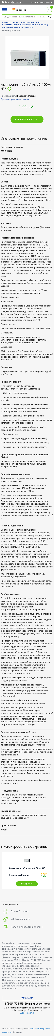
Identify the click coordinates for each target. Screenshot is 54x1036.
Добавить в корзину (27, 119)
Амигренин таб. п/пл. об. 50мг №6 (27, 868)
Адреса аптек (27, 1013)
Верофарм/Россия (19, 875)
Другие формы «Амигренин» (15, 99)
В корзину (27, 883)
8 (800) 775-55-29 (16, 1003)
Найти (49, 17)
